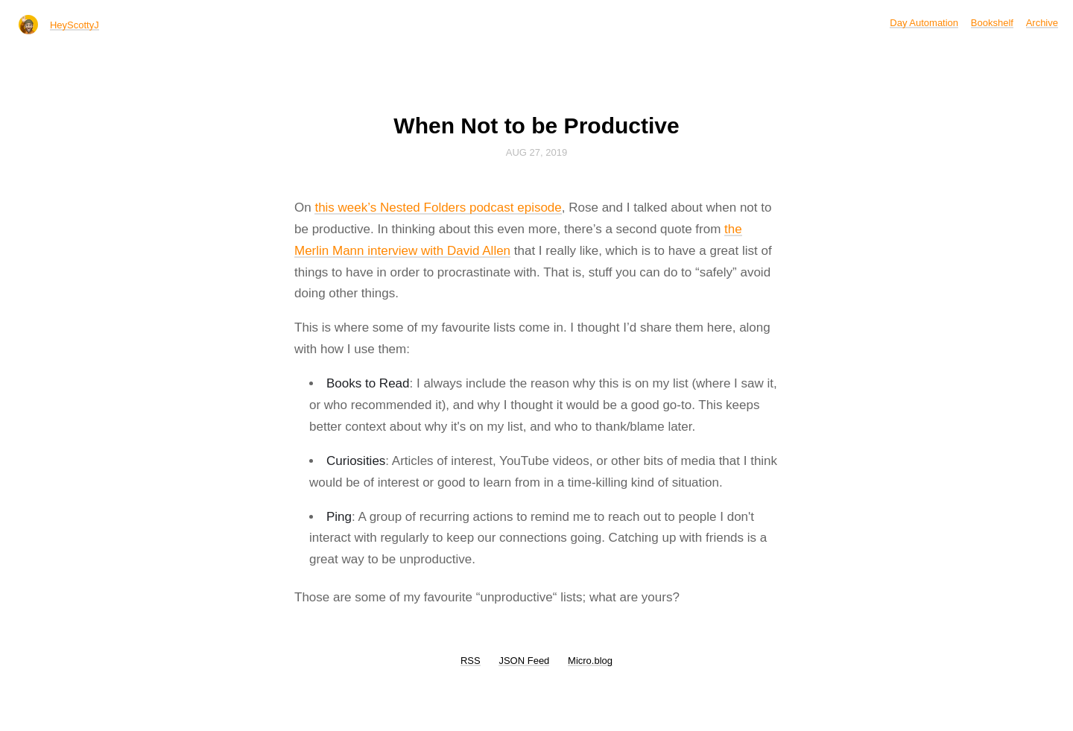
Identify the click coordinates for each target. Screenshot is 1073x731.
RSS (470, 660)
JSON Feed (523, 660)
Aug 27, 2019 (536, 152)
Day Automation (924, 22)
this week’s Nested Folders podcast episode (437, 207)
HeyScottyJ (74, 25)
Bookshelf (992, 22)
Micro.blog (590, 660)
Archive (1042, 22)
